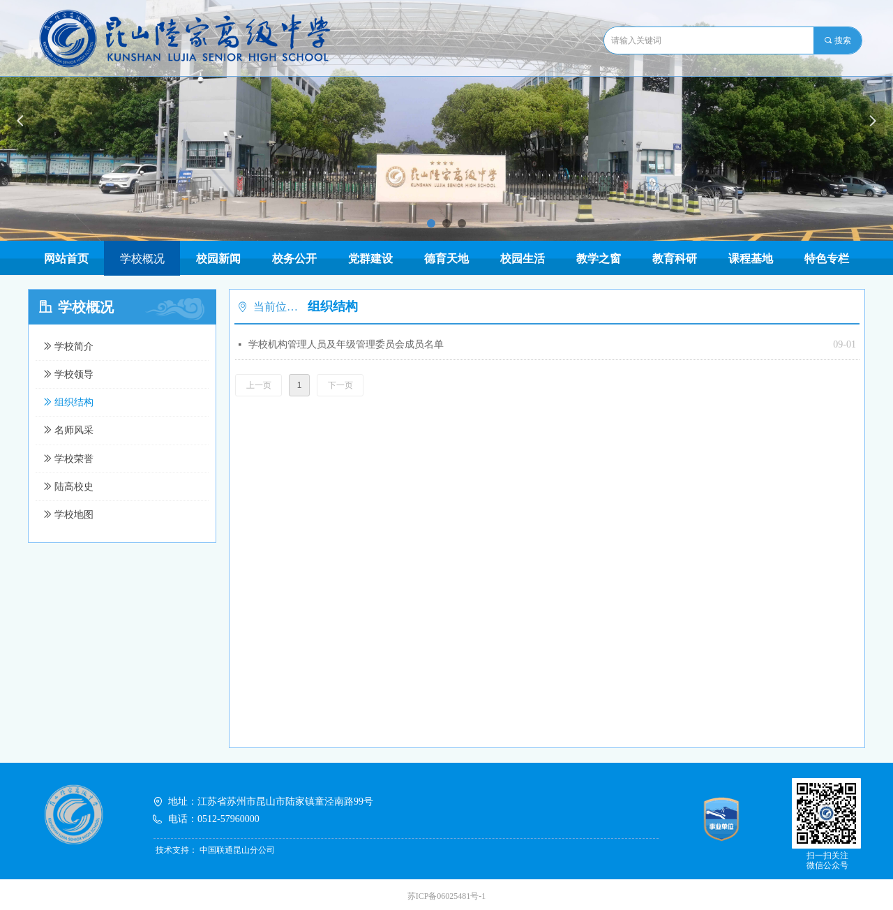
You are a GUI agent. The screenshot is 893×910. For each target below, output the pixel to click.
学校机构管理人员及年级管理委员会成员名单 (346, 344)
